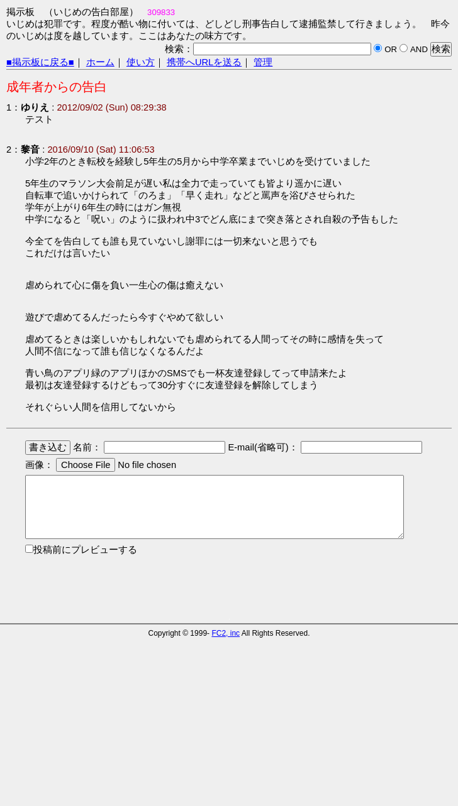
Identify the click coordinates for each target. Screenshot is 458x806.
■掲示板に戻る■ (40, 62)
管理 (263, 62)
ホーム (100, 62)
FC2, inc (225, 633)
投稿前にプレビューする (85, 550)
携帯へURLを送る (204, 62)
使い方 (140, 62)
